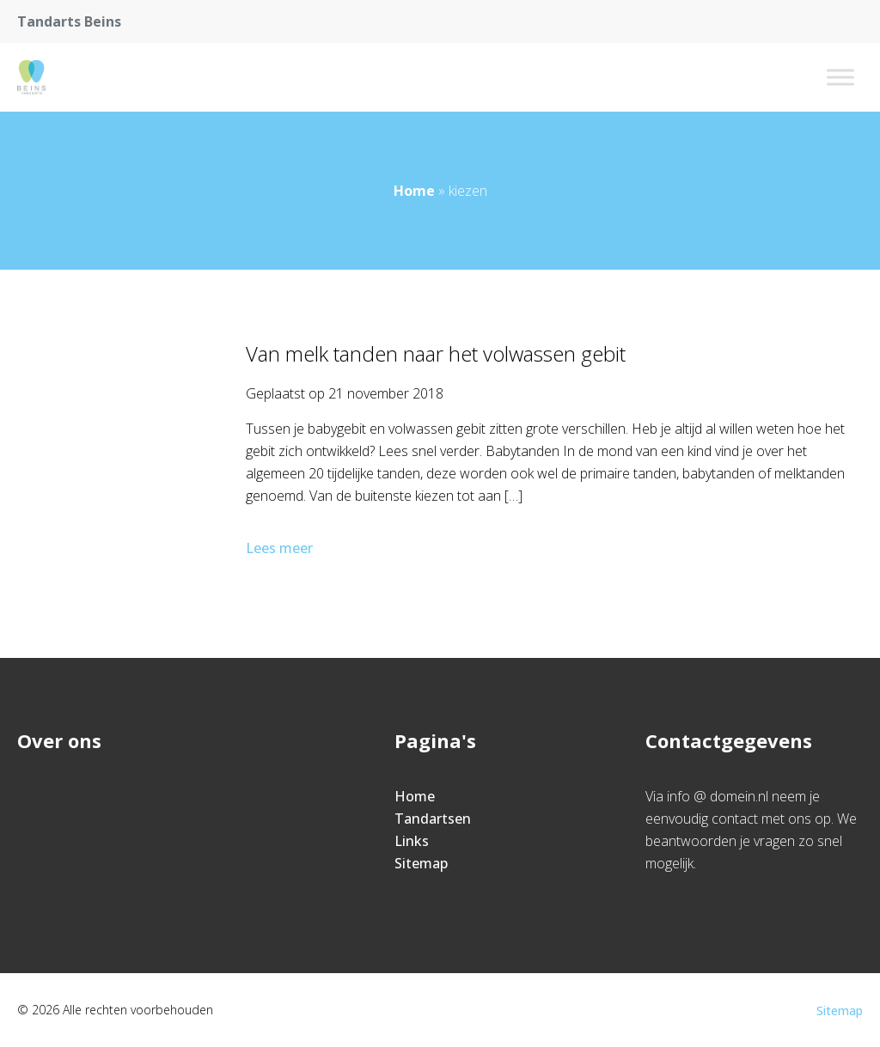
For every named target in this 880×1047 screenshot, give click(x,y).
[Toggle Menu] (840, 77)
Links (411, 840)
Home (414, 190)
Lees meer (281, 548)
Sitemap (421, 863)
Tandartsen (432, 818)
